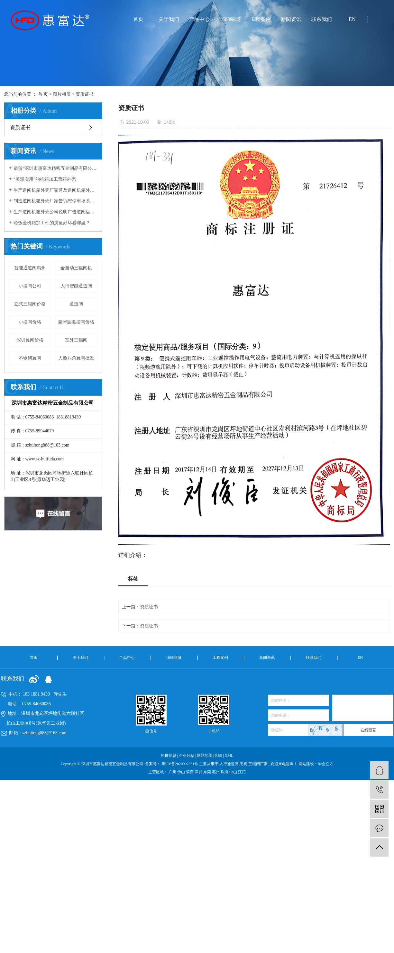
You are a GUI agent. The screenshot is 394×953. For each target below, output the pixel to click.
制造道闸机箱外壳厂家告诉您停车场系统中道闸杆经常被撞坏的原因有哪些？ (55, 200)
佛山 (181, 772)
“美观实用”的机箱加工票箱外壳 (45, 179)
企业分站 (186, 755)
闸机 (243, 764)
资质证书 (85, 94)
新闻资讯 (291, 19)
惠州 (216, 772)
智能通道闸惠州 (30, 267)
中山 (233, 772)
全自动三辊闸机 (76, 267)
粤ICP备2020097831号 (179, 764)
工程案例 (260, 19)
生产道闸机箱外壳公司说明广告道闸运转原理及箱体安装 (55, 211)
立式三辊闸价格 (30, 304)
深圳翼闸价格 (29, 340)
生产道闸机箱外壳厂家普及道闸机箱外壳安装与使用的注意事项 (55, 190)
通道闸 (76, 304)
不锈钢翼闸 (30, 358)
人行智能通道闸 (76, 286)
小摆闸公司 (30, 286)
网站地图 (205, 755)
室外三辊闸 (76, 340)
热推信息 (168, 755)
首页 (138, 19)
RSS (218, 755)
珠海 (225, 772)
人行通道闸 (229, 764)
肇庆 (190, 772)
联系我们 (321, 19)
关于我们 (169, 19)
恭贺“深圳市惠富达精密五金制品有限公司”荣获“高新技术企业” (55, 168)
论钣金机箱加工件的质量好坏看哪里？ (52, 222)
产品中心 (199, 19)
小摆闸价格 (30, 322)
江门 (242, 772)
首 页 (43, 94)
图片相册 (62, 94)
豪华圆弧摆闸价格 (76, 322)
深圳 (199, 772)
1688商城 (230, 19)
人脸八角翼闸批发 (76, 358)
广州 (173, 772)
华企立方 (325, 764)
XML (229, 755)
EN (352, 19)
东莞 (207, 772)
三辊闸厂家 (258, 764)
